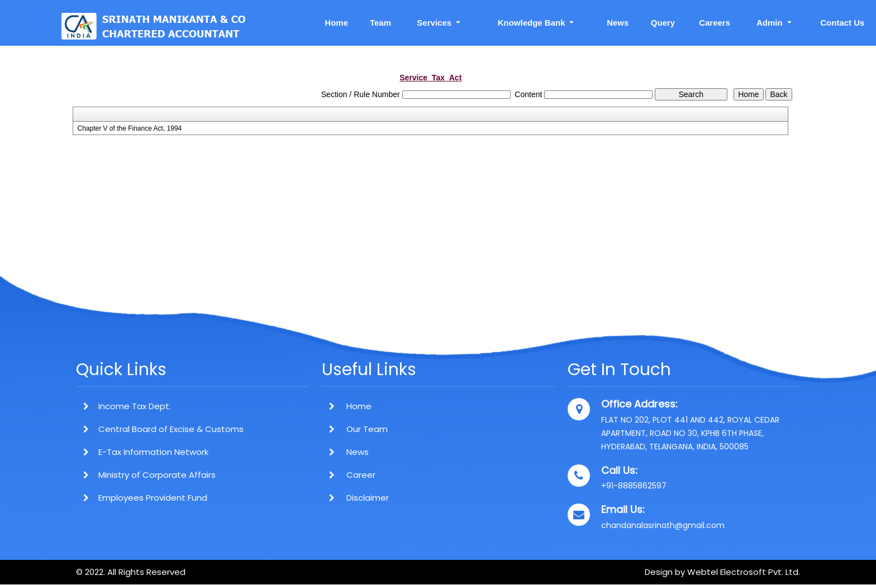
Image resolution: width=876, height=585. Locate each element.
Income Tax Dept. (134, 406)
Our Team (355, 429)
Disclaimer (355, 498)
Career (348, 475)
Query (663, 22)
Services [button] (435, 22)
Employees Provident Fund (152, 498)
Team (380, 22)
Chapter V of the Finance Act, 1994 (129, 128)
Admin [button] (770, 22)
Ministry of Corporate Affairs (157, 475)
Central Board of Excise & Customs (171, 429)
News (618, 22)
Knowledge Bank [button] (533, 22)
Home (336, 22)
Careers (714, 22)
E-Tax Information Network (153, 452)
